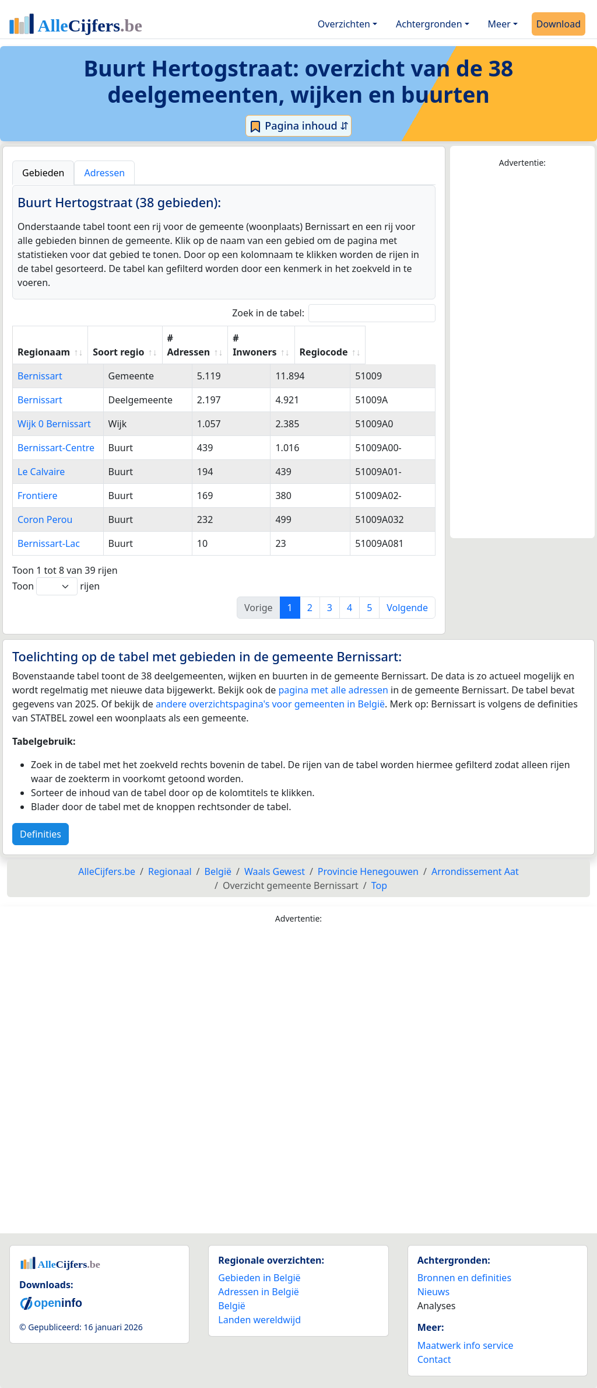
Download (558, 24)
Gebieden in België (259, 1277)
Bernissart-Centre (55, 447)
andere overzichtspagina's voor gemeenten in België (270, 704)
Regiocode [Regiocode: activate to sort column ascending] (392, 352)
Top (379, 885)
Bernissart (39, 375)
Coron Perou (44, 519)
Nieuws (433, 1291)
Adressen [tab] (104, 172)
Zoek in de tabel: (334, 313)
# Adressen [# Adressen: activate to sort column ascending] (240, 345)
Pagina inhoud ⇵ (298, 126)
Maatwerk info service (465, 1345)
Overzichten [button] (344, 24)
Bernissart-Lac (48, 543)
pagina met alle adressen (333, 689)
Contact (434, 1359)
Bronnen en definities (464, 1277)
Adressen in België (258, 1291)
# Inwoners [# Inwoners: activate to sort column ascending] (315, 345)
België (231, 1305)
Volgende (407, 607)
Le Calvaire (41, 471)
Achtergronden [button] (429, 24)
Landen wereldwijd (259, 1319)
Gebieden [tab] (43, 172)
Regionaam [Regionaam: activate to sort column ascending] (43, 352)
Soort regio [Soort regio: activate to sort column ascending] (170, 352)
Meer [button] (499, 24)
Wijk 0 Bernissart (54, 423)
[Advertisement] (522, 354)
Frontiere (37, 495)
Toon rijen (56, 586)
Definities (40, 834)
